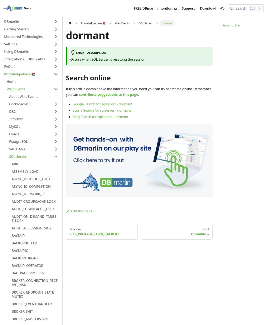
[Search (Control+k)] (246, 8)
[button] (31, 21)
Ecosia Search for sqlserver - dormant (102, 110)
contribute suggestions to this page (108, 94)
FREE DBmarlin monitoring (155, 8)
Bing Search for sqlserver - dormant (100, 117)
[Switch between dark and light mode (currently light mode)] (222, 8)
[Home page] (70, 23)
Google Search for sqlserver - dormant (102, 104)
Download (208, 8)
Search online (231, 25)
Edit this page (79, 211)
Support (188, 8)
